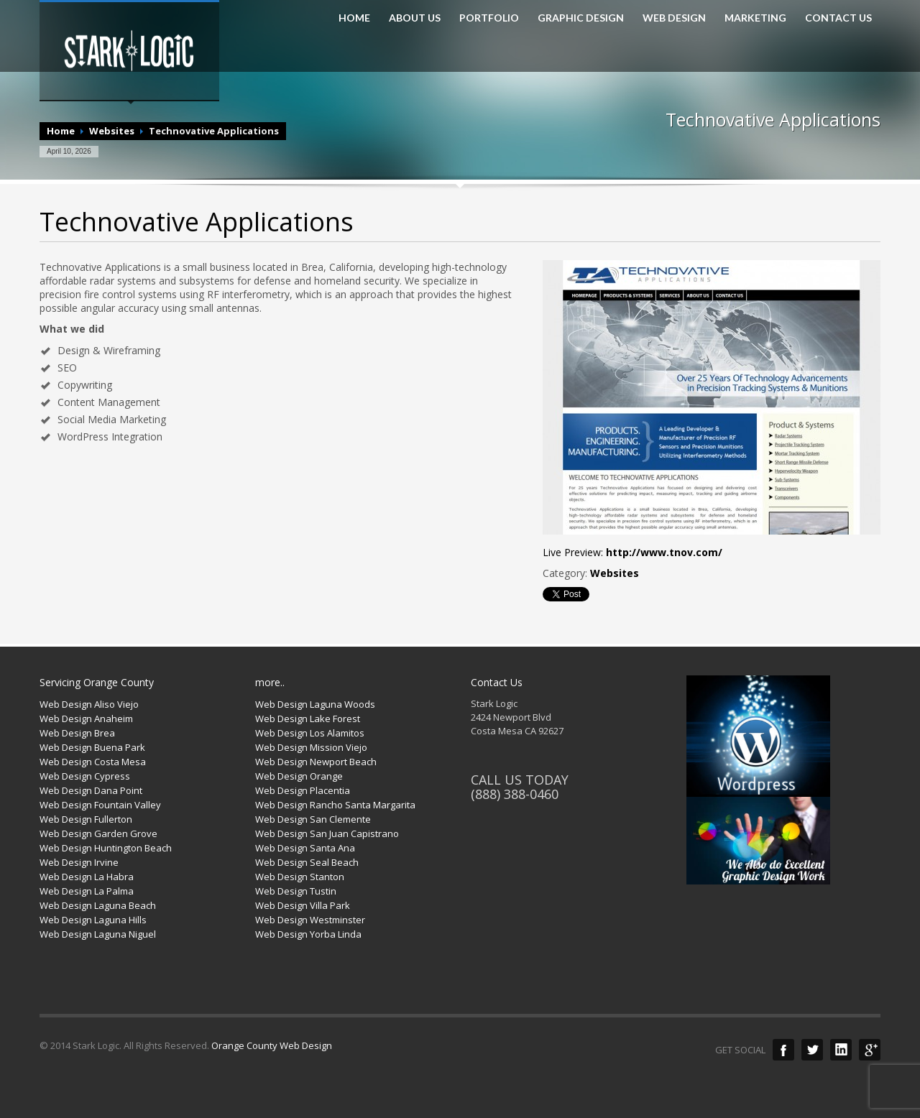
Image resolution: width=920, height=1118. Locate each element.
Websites (111, 130)
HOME (354, 18)
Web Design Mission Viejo (311, 747)
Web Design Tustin (295, 890)
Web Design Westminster (310, 919)
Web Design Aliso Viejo (89, 704)
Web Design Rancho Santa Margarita (335, 804)
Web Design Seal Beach (307, 862)
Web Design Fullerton (86, 819)
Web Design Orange (299, 776)
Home (61, 130)
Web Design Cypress (85, 776)
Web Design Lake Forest (307, 718)
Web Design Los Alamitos (309, 732)
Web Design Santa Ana (305, 847)
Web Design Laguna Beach (98, 905)
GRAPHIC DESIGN (581, 18)
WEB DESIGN (674, 18)
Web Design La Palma (87, 890)
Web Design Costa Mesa (93, 761)
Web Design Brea (77, 732)
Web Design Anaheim (86, 718)
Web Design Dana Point (91, 790)
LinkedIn (841, 1050)
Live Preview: (632, 552)
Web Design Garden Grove (98, 833)
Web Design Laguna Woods (315, 704)
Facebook (783, 1050)
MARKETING (755, 18)
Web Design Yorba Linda (308, 934)
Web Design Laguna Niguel (98, 934)
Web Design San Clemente (313, 819)
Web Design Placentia (302, 790)
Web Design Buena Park (92, 747)
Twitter (812, 1050)
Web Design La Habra (87, 876)
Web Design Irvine (79, 862)
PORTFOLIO (489, 18)
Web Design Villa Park (302, 905)
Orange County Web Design (271, 1045)
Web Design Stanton (299, 876)
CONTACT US (838, 18)
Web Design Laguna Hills (93, 919)
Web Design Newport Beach (316, 761)
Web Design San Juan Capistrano (327, 833)
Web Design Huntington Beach (106, 847)
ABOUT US (415, 18)
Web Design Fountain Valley (100, 804)
